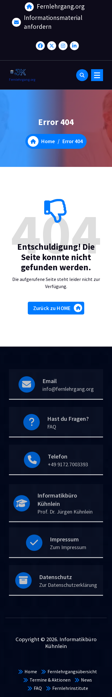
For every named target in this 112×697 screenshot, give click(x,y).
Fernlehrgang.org (61, 5)
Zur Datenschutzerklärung (68, 594)
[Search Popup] (82, 75)
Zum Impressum (68, 556)
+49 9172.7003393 (68, 473)
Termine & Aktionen (50, 680)
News (86, 680)
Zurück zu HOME (57, 310)
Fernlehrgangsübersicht (72, 671)
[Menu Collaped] (97, 75)
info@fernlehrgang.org (68, 398)
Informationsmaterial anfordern (53, 21)
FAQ (51, 435)
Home (30, 671)
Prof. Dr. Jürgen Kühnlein (65, 523)
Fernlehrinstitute (70, 688)
